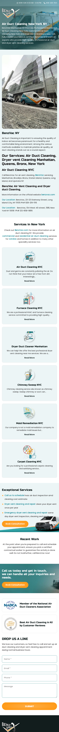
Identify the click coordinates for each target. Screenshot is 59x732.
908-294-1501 (50, 3)
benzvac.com (48, 194)
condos (13, 238)
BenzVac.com (21, 230)
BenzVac (39, 175)
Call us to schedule (14, 495)
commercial (8, 236)
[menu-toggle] (55, 13)
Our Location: (9, 199)
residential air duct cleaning (33, 236)
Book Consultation (15, 523)
